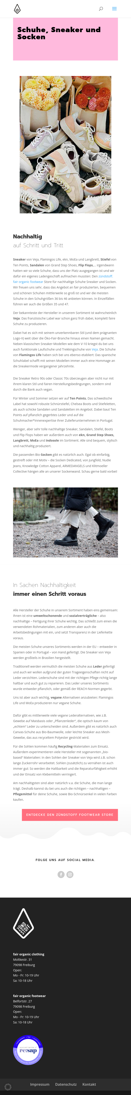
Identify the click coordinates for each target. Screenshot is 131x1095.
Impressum (39, 1084)
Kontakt (89, 1084)
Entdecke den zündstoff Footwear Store (70, 814)
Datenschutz (66, 1084)
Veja (95, 349)
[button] (8, 1087)
